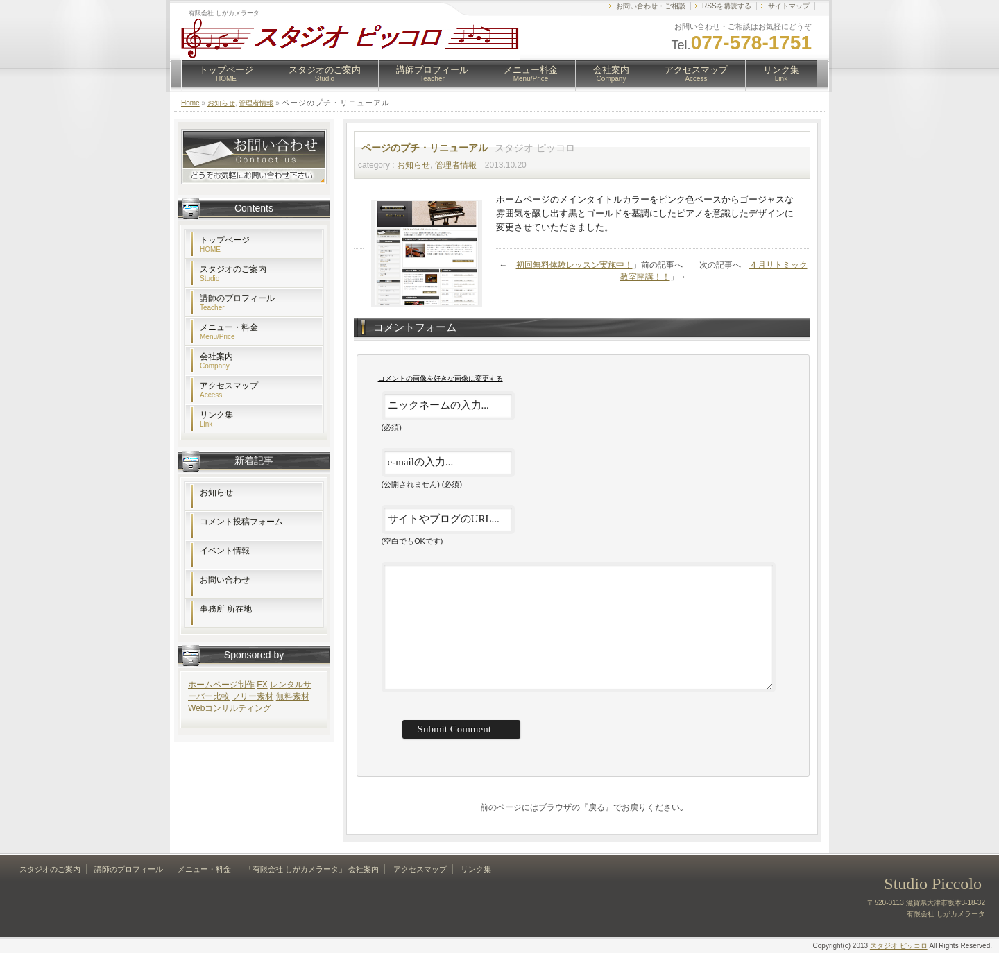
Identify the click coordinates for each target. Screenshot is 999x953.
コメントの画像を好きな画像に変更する (440, 378)
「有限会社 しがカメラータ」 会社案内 (312, 869)
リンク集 (781, 74)
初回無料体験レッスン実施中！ (574, 265)
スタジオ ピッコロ (899, 946)
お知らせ (221, 103)
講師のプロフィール (237, 302)
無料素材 (292, 696)
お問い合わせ (225, 580)
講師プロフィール (432, 74)
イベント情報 (225, 551)
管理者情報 (256, 103)
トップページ (226, 74)
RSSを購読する (726, 6)
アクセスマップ (696, 74)
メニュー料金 (531, 74)
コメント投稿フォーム (241, 521)
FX (262, 684)
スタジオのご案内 (325, 74)
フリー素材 (252, 696)
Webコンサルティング (229, 708)
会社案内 (611, 74)
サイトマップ (789, 6)
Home (190, 103)
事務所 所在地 (226, 609)
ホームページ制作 (221, 684)
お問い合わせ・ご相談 (650, 6)
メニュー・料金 (229, 332)
